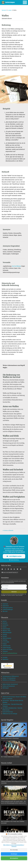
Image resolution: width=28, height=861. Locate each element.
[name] (14, 585)
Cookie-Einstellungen (8, 609)
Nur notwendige (14, 849)
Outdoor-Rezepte (7, 647)
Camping (5, 634)
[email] (14, 588)
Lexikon (9, 10)
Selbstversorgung (7, 638)
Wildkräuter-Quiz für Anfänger (10, 713)
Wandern (5, 636)
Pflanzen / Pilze (6, 630)
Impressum (5, 604)
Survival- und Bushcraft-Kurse (10, 653)
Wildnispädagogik (7, 632)
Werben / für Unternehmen (9, 678)
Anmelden (5, 657)
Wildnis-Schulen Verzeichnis (9, 684)
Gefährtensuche (6, 645)
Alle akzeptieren (14, 858)
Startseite (4, 10)
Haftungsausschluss (8, 607)
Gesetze (4, 627)
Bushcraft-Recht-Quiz (8, 711)
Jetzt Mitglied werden (14, 556)
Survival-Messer (16, 266)
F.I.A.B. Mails (6, 642)
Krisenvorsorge (6, 628)
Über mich (5, 611)
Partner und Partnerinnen (9, 686)
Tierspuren (5, 651)
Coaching (5, 640)
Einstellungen (14, 854)
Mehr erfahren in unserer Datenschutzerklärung (13, 845)
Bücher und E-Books (7, 649)
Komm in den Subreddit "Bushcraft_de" (10, 572)
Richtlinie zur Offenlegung (9, 680)
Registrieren (5, 659)
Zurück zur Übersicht (8, 530)
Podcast (5, 644)
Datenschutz (6, 605)
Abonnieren (14, 591)
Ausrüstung (5, 625)
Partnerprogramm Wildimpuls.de (11, 676)
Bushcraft (5, 623)
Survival (4, 621)
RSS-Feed (5, 688)
